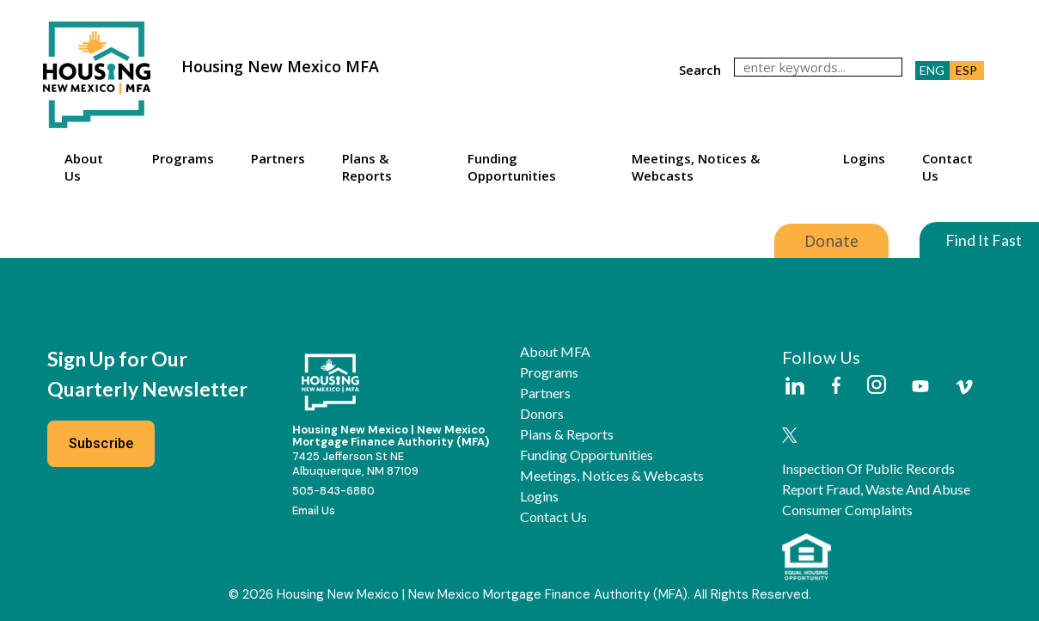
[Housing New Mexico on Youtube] (920, 387)
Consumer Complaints (847, 510)
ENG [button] (932, 70)
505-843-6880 (333, 490)
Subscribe (101, 443)
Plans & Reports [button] (367, 167)
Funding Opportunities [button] (512, 167)
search (700, 69)
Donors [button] (542, 413)
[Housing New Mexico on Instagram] (876, 386)
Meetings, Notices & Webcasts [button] (696, 167)
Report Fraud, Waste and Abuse (876, 489)
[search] (818, 67)
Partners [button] (278, 158)
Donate (831, 241)
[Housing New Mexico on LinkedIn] (794, 387)
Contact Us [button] (947, 167)
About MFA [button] (555, 352)
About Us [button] (83, 167)
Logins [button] (864, 158)
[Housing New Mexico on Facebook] (836, 387)
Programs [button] (183, 158)
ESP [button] (966, 70)
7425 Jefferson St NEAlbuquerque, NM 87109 (355, 463)
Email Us (313, 510)
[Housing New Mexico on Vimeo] (964, 387)
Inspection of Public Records (868, 469)
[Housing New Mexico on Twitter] (790, 436)
